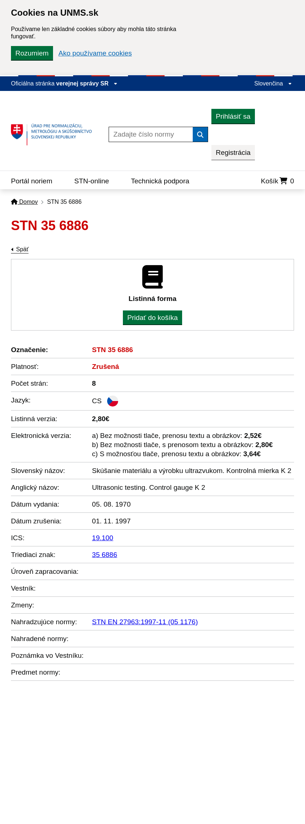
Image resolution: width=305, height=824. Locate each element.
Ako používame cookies (95, 53)
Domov (24, 202)
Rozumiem (32, 53)
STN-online (91, 181)
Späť (22, 249)
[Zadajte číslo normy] (151, 134)
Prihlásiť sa (233, 116)
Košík (277, 181)
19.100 (102, 538)
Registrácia (233, 152)
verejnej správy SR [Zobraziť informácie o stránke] (87, 83)
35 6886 (104, 554)
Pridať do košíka (152, 317)
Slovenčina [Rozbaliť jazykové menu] (273, 83)
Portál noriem (31, 181)
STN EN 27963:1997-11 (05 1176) (145, 622)
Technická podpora (160, 181)
